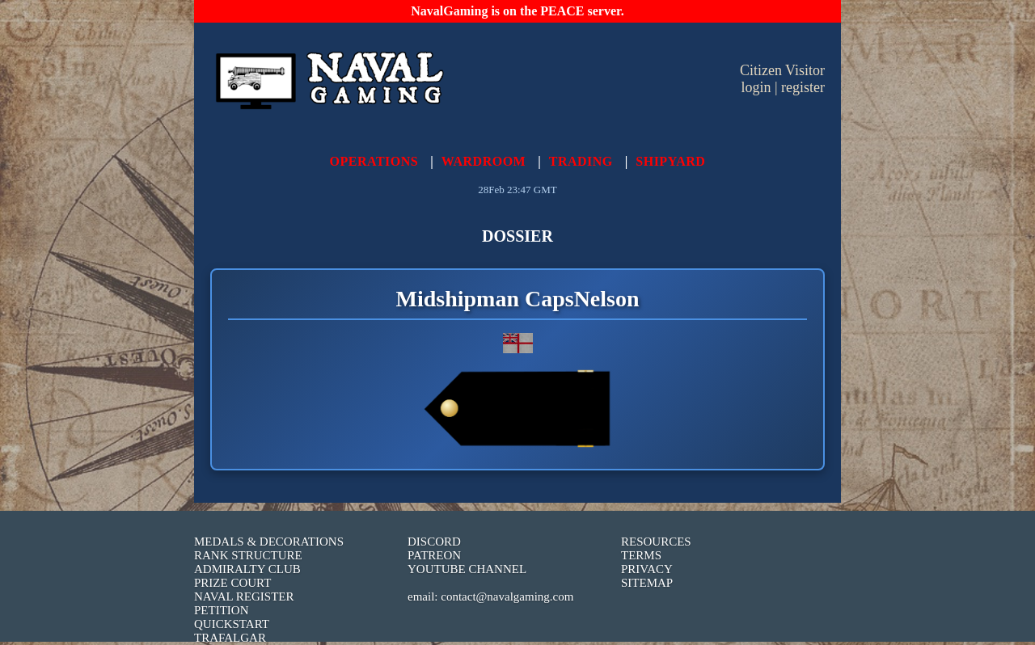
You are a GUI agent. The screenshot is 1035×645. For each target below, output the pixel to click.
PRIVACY (647, 569)
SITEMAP (647, 582)
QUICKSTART (231, 624)
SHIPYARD (670, 161)
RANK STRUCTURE (248, 555)
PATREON (434, 555)
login (756, 87)
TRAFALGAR (230, 637)
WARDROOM (483, 161)
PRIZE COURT (232, 582)
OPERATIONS (374, 161)
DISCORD (434, 541)
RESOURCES (656, 541)
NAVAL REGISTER (244, 596)
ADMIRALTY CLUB (247, 569)
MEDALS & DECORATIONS (269, 541)
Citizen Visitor (782, 70)
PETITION (221, 610)
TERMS (641, 555)
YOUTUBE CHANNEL (467, 569)
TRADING (581, 161)
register (803, 87)
